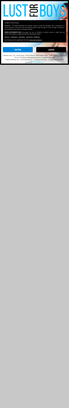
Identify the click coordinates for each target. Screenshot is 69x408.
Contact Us (62, 55)
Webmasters (39, 55)
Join (14, 55)
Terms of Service (30, 55)
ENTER (18, 49)
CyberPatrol (14, 37)
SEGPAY (56, 55)
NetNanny (37, 37)
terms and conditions (35, 40)
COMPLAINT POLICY (34, 61)
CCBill (50, 55)
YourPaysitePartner (38, 62)
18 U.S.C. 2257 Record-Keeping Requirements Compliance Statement (34, 57)
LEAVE (51, 49)
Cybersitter (22, 37)
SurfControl (29, 37)
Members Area (7, 55)
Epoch (46, 55)
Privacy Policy (20, 55)
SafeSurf (7, 37)
